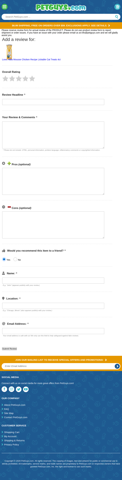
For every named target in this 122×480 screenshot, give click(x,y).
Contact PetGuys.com (15, 417)
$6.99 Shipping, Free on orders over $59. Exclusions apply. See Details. (61, 25)
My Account (10, 436)
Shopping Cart (11, 432)
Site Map (9, 413)
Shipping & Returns (14, 440)
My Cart (117, 7)
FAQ (6, 409)
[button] (5, 78)
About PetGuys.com (14, 405)
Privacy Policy (11, 444)
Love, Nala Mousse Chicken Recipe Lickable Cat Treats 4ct (31, 59)
